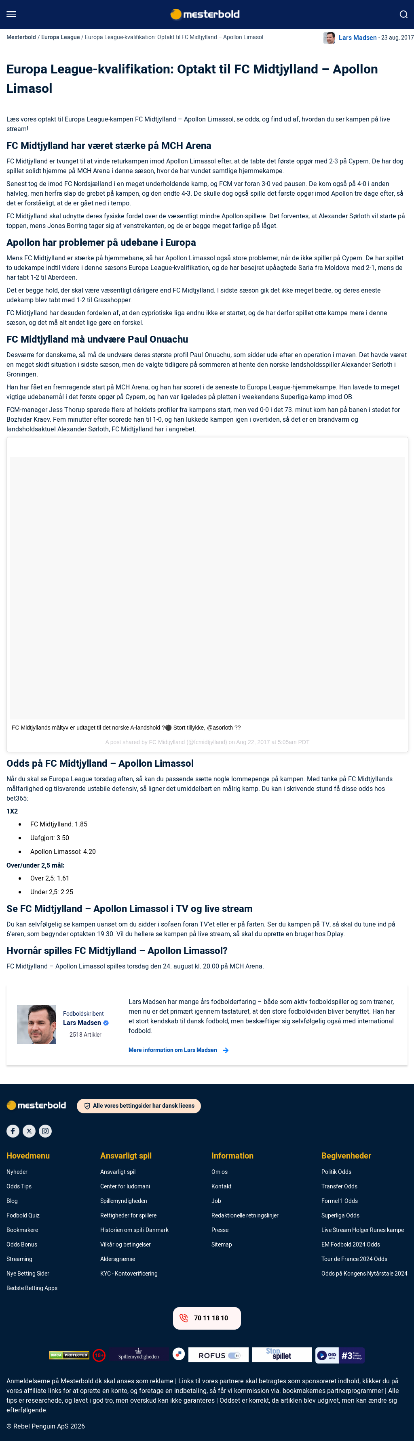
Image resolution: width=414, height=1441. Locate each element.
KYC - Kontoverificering (129, 1274)
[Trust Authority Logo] (139, 1355)
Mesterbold (21, 37)
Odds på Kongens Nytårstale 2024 (364, 1274)
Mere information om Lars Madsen (178, 1050)
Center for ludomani (125, 1187)
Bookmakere (22, 1230)
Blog (12, 1201)
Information (232, 1156)
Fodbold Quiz (23, 1216)
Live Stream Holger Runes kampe (362, 1230)
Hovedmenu (28, 1156)
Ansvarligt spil (126, 1156)
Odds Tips (19, 1187)
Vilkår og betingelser (125, 1245)
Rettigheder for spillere (128, 1216)
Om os (219, 1172)
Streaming (19, 1259)
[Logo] (41, 1107)
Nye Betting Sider (27, 1274)
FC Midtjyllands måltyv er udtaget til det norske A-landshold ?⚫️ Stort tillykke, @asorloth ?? (126, 727)
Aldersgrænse (117, 1259)
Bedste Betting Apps (31, 1288)
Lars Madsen (358, 38)
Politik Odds (336, 1172)
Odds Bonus (21, 1245)
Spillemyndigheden (123, 1201)
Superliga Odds (340, 1216)
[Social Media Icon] (12, 1131)
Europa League (60, 37)
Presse (219, 1230)
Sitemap (221, 1245)
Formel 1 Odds (339, 1201)
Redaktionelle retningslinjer (245, 1216)
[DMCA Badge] (69, 1355)
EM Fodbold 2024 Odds (350, 1245)
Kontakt (221, 1187)
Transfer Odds (339, 1187)
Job (216, 1201)
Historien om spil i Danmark (134, 1230)
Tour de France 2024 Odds (354, 1259)
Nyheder (16, 1172)
